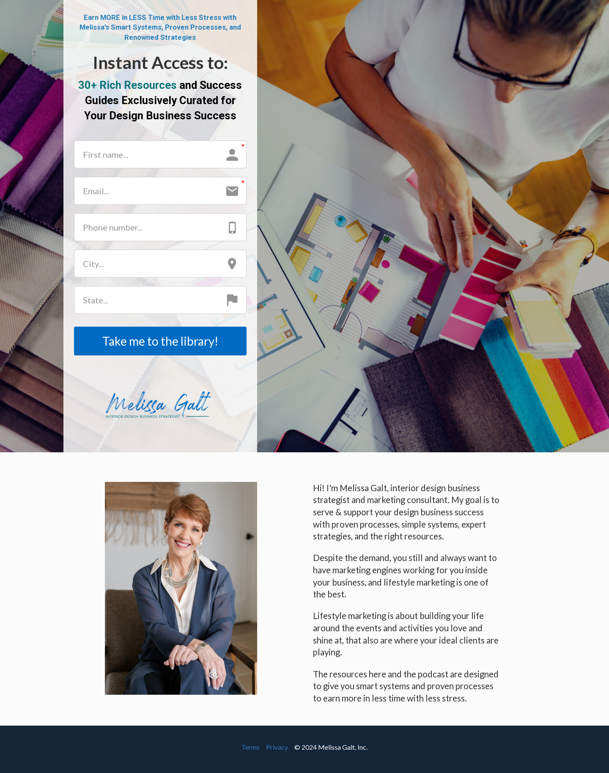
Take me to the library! (160, 341)
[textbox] (160, 100)
